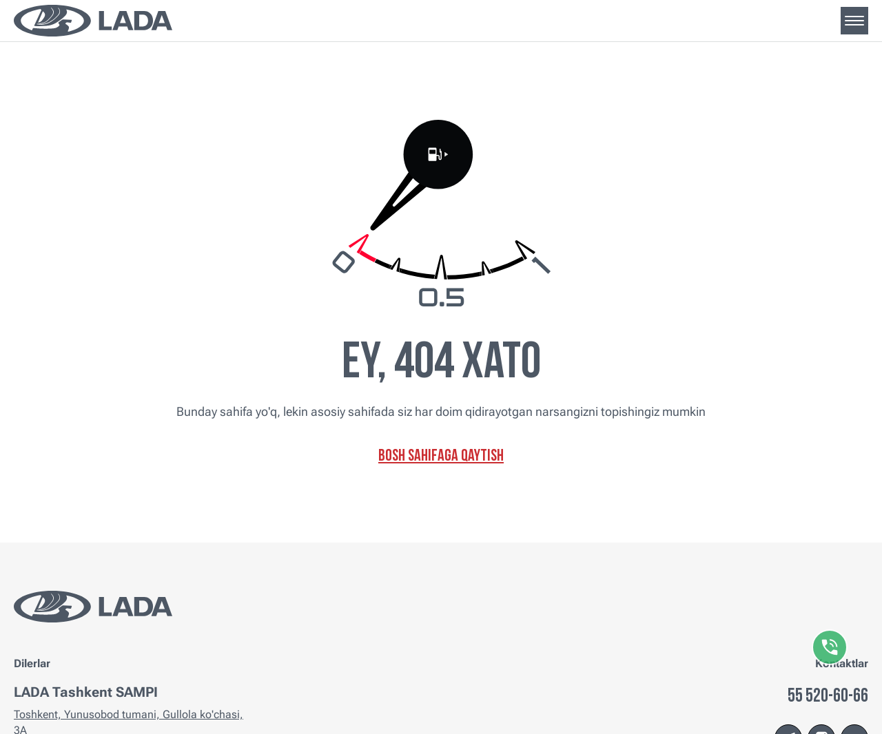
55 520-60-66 (828, 696)
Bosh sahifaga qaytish (441, 456)
